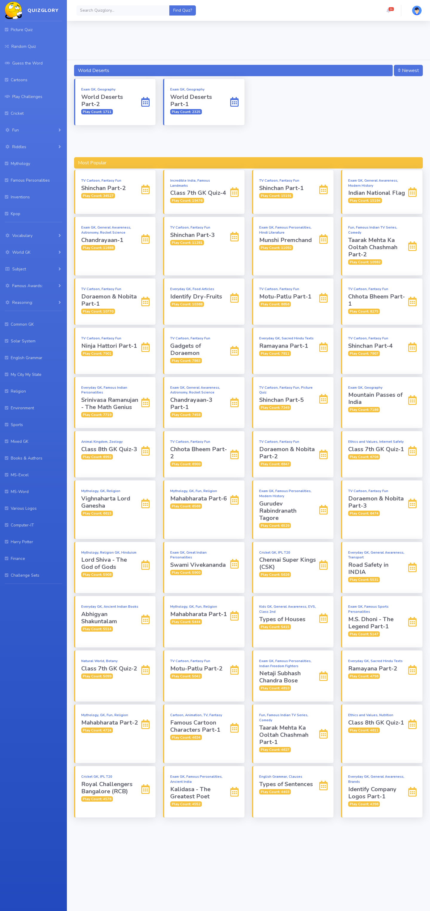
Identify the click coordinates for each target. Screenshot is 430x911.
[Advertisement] (248, 41)
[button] (388, 10)
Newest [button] (408, 70)
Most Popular (92, 163)
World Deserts (93, 70)
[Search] (123, 10)
